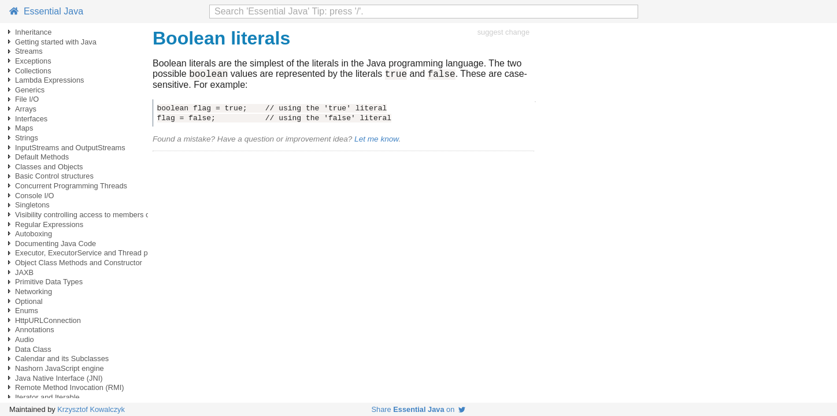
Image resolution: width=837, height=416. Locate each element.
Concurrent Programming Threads (71, 185)
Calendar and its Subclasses (62, 358)
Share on (419, 409)
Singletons (32, 204)
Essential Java (46, 11)
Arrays (25, 109)
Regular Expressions (49, 224)
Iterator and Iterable (47, 397)
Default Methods (42, 157)
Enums (26, 310)
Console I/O (34, 195)
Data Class (33, 349)
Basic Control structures (54, 176)
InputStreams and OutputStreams (70, 147)
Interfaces (31, 118)
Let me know (376, 140)
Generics (30, 90)
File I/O (27, 99)
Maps (24, 128)
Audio (24, 339)
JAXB (24, 272)
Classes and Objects (49, 166)
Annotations (34, 329)
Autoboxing (33, 233)
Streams (29, 51)
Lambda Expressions (49, 80)
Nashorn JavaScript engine (59, 368)
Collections (33, 70)
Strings (26, 137)
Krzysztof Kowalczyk (91, 409)
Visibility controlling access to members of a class (96, 214)
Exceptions (33, 61)
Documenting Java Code (55, 243)
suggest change (503, 32)
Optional (29, 301)
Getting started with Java (56, 42)
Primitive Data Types (49, 281)
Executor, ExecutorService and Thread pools (88, 252)
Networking (33, 291)
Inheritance (33, 32)
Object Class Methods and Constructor (78, 262)
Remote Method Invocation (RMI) (69, 387)
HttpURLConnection (48, 320)
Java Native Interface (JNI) (58, 378)
